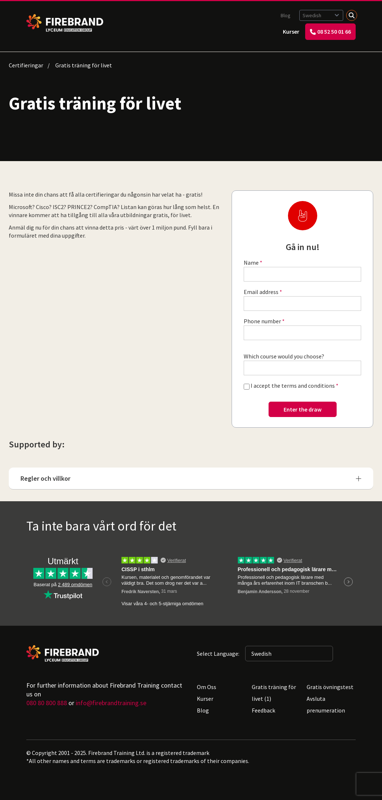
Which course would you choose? (284, 356)
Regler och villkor (191, 478)
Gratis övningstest (330, 687)
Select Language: (218, 653)
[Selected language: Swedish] (321, 15)
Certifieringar (26, 65)
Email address (261, 291)
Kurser (291, 31)
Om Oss (206, 687)
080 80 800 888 (46, 703)
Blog (286, 15)
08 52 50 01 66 (330, 31)
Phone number (262, 321)
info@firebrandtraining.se (111, 703)
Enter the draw (303, 409)
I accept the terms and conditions (293, 385)
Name (251, 262)
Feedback (263, 710)
